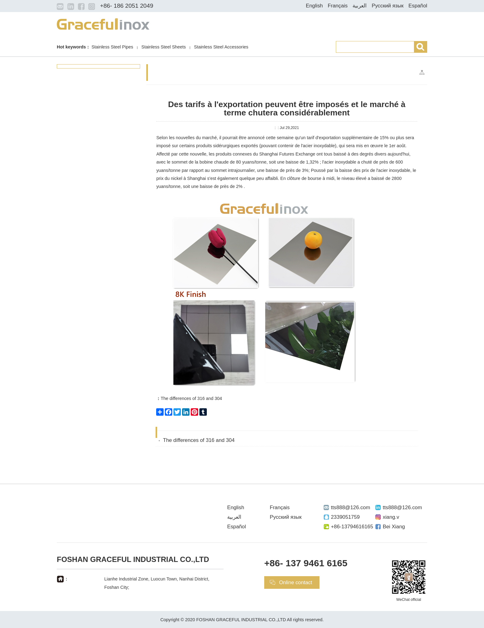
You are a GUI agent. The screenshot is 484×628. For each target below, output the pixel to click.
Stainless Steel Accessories (221, 46)
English (314, 6)
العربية (360, 6)
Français (338, 6)
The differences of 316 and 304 (189, 398)
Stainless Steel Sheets (163, 46)
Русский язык (387, 6)
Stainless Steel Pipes (112, 46)
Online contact (295, 582)
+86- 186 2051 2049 (126, 5)
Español (417, 6)
